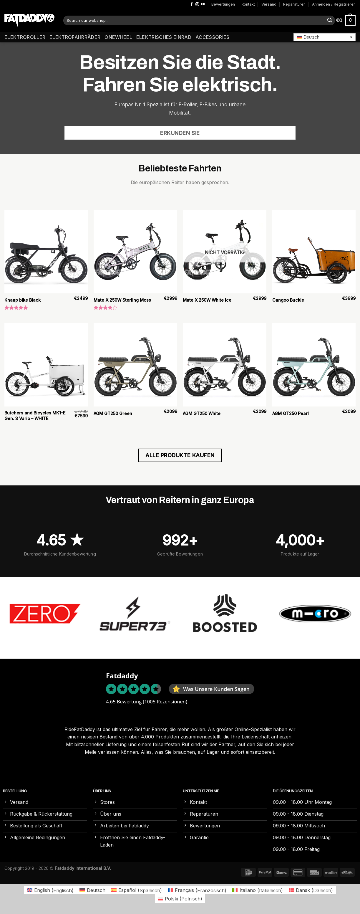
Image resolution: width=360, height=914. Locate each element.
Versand (268, 4)
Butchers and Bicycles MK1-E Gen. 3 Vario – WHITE (34, 415)
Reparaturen (294, 4)
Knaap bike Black (22, 300)
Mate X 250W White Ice (207, 300)
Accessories (212, 37)
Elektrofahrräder (74, 37)
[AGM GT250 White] (224, 365)
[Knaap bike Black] (46, 251)
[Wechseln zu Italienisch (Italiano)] (257, 890)
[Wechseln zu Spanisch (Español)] (136, 890)
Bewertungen (223, 4)
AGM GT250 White (201, 413)
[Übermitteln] (330, 21)
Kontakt (248, 4)
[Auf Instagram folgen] (197, 4)
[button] (324, 37)
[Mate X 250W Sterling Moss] (135, 251)
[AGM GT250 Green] (135, 365)
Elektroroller (24, 37)
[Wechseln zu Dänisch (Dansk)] (311, 890)
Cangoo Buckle (288, 300)
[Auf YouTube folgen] (203, 4)
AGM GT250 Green (113, 413)
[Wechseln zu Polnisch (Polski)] (180, 898)
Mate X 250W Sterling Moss (122, 300)
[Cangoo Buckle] (314, 251)
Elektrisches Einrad (163, 37)
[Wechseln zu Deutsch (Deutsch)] (92, 890)
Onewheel (118, 37)
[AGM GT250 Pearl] (314, 365)
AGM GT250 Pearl (290, 413)
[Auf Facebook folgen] (191, 4)
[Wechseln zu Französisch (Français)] (197, 890)
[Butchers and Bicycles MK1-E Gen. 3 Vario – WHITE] (46, 365)
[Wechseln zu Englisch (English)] (50, 890)
